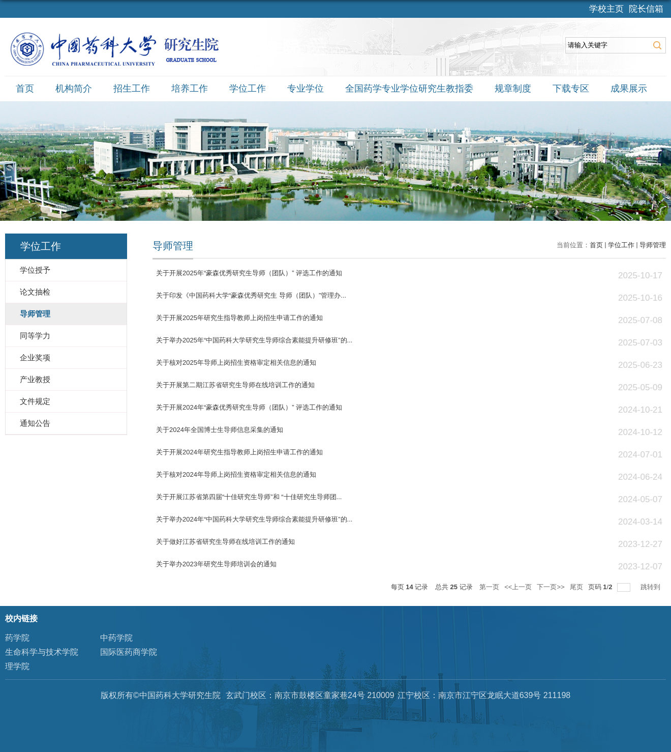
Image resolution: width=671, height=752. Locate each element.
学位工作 (247, 88)
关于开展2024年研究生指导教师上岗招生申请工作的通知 (239, 452)
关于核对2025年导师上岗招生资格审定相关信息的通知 (236, 362)
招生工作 (131, 88)
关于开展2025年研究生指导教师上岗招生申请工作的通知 (239, 318)
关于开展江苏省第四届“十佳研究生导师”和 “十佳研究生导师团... (249, 497)
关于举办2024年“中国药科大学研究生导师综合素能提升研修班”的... (254, 519)
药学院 (17, 637)
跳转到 (651, 587)
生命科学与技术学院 (41, 652)
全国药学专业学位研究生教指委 (409, 88)
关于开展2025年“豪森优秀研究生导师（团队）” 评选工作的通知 (249, 273)
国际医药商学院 (128, 652)
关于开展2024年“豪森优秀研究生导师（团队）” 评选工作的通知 (249, 407)
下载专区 (571, 88)
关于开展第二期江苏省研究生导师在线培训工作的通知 (235, 385)
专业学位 (305, 88)
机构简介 (73, 88)
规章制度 (513, 88)
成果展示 (629, 88)
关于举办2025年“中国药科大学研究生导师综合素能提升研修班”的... (254, 340)
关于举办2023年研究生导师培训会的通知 (216, 564)
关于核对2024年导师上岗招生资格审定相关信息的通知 (236, 474)
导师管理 (652, 245)
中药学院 (116, 637)
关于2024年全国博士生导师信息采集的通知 (219, 429)
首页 (25, 88)
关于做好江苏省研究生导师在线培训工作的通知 (225, 541)
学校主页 (606, 9)
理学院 (17, 666)
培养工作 (189, 88)
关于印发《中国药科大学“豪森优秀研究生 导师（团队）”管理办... (251, 295)
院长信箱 (646, 9)
